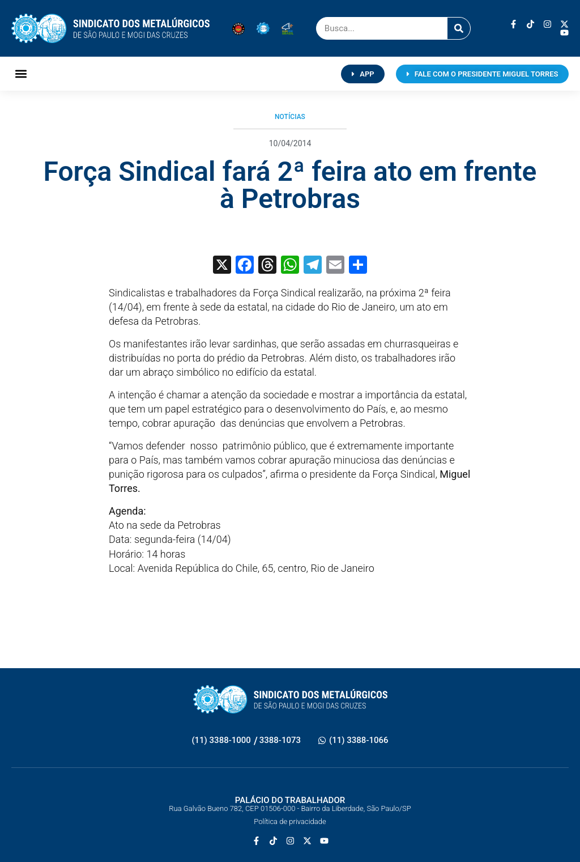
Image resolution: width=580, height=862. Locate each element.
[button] (20, 74)
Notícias (290, 117)
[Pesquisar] (458, 28)
